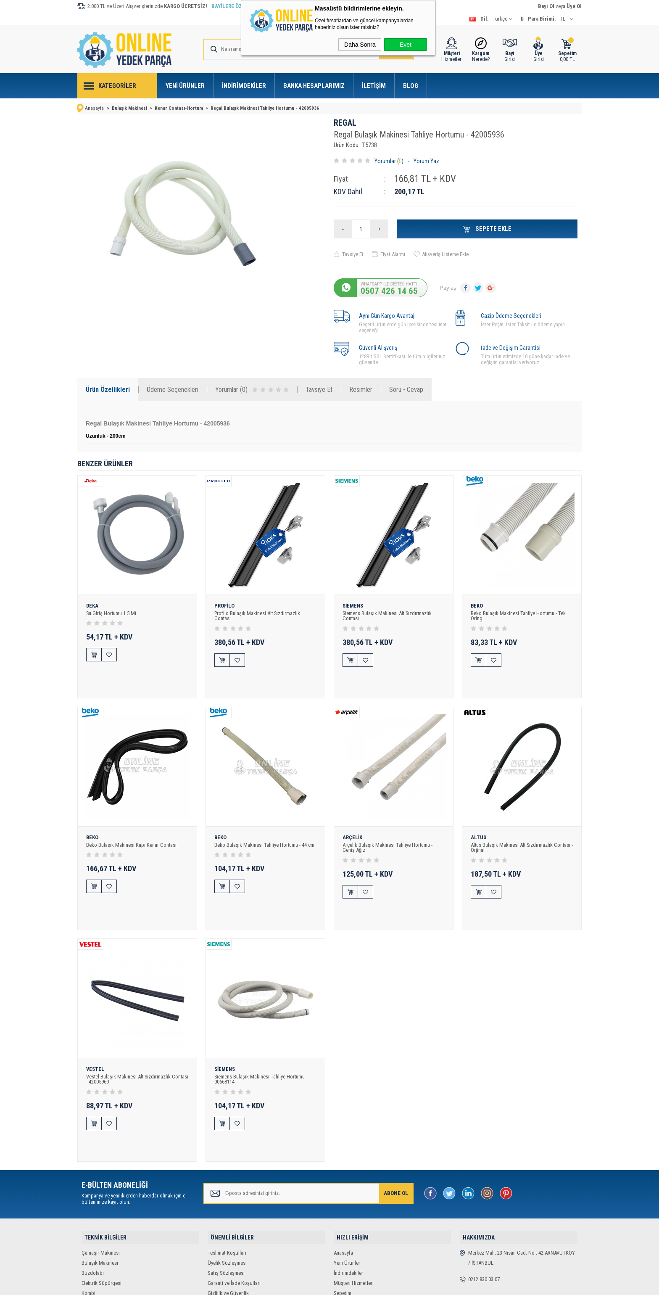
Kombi (88, 1222)
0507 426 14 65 (389, 290)
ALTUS (479, 815)
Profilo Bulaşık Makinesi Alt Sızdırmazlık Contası (258, 615)
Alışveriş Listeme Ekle (445, 253)
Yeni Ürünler (185, 86)
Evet (405, 44)
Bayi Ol (546, 6)
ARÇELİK (353, 815)
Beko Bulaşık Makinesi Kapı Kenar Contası (131, 822)
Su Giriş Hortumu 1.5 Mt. (113, 613)
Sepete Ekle (492, 228)
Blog (410, 86)
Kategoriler (117, 86)
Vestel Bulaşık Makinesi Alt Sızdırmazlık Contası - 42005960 (129, 1034)
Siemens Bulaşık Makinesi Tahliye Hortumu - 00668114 (261, 1034)
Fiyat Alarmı (392, 253)
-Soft (285, 1284)
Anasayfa (343, 1182)
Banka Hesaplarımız (314, 86)
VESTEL (95, 1024)
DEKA (92, 605)
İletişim (374, 86)
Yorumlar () (388, 160)
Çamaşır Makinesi (101, 1182)
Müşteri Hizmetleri (354, 1212)
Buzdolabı (93, 1202)
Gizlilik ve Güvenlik (228, 1222)
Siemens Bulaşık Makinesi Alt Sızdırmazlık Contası (388, 615)
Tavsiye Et (353, 253)
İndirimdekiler (244, 86)
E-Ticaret (303, 1284)
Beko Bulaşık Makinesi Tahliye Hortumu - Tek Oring (519, 615)
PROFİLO (224, 605)
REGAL (345, 122)
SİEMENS (354, 605)
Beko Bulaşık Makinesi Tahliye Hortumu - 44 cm (265, 822)
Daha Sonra (360, 44)
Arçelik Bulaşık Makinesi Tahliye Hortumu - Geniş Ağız (388, 824)
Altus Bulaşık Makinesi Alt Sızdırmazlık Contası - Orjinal (522, 824)
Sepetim (342, 1222)
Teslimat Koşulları (227, 1182)
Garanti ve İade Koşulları (234, 1212)
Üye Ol (574, 6)
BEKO (477, 605)
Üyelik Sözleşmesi (227, 1192)
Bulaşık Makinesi (100, 1192)
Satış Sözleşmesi (226, 1202)
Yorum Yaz (426, 160)
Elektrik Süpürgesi (101, 1212)
